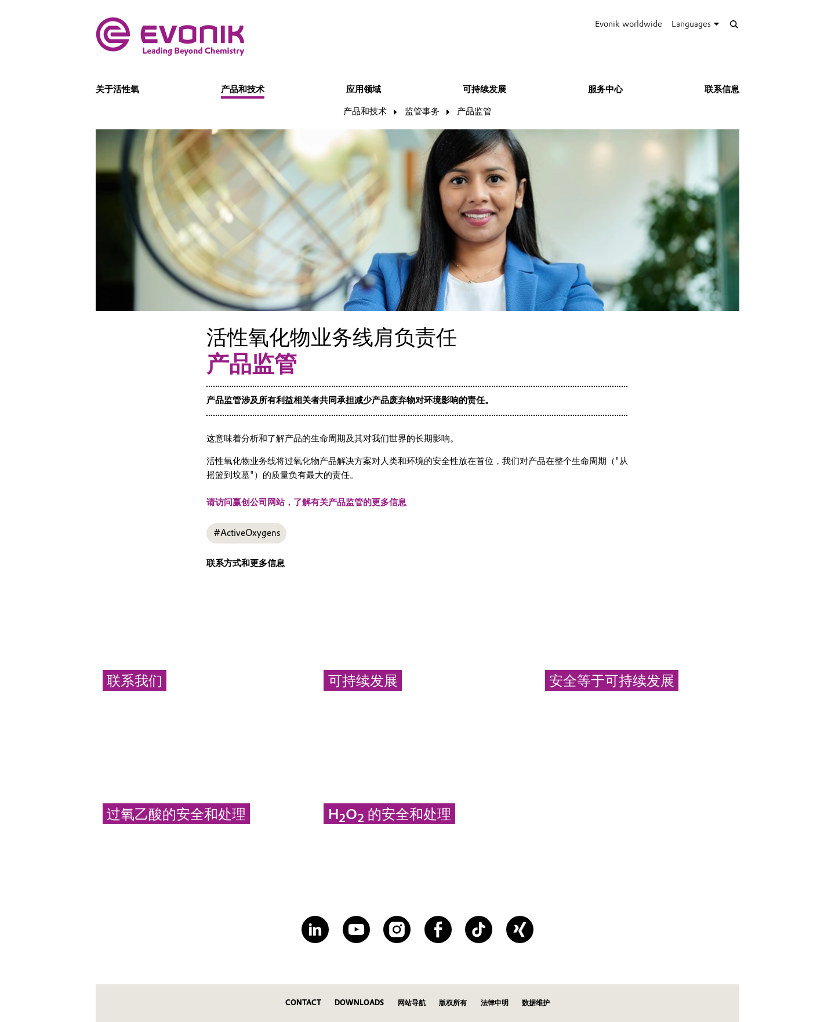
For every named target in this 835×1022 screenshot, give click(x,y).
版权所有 (453, 1002)
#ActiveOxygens (246, 533)
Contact (303, 1002)
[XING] (519, 929)
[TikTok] (478, 929)
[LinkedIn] (315, 929)
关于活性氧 (117, 89)
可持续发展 (484, 89)
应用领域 (363, 89)
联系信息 (722, 89)
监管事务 (422, 111)
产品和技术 (242, 89)
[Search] (733, 24)
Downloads (359, 1002)
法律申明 (495, 1002)
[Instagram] (397, 929)
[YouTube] (356, 929)
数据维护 (536, 1002)
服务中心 (605, 89)
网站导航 (412, 1002)
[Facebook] (438, 929)
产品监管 (474, 111)
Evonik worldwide (628, 24)
